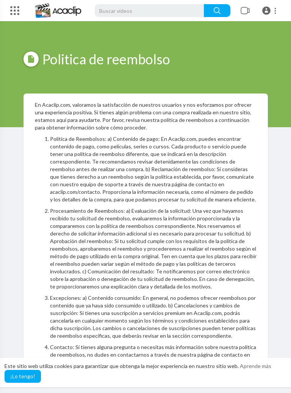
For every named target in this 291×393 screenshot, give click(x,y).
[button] (270, 10)
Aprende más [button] (255, 366)
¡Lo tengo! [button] (22, 376)
